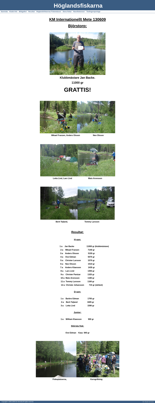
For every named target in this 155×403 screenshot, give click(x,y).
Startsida (4, 11)
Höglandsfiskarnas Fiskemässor (48, 11)
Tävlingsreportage (93, 11)
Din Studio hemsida (148, 402)
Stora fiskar (67, 11)
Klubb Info (13, 11)
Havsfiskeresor (79, 11)
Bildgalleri (23, 11)
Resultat (31, 11)
